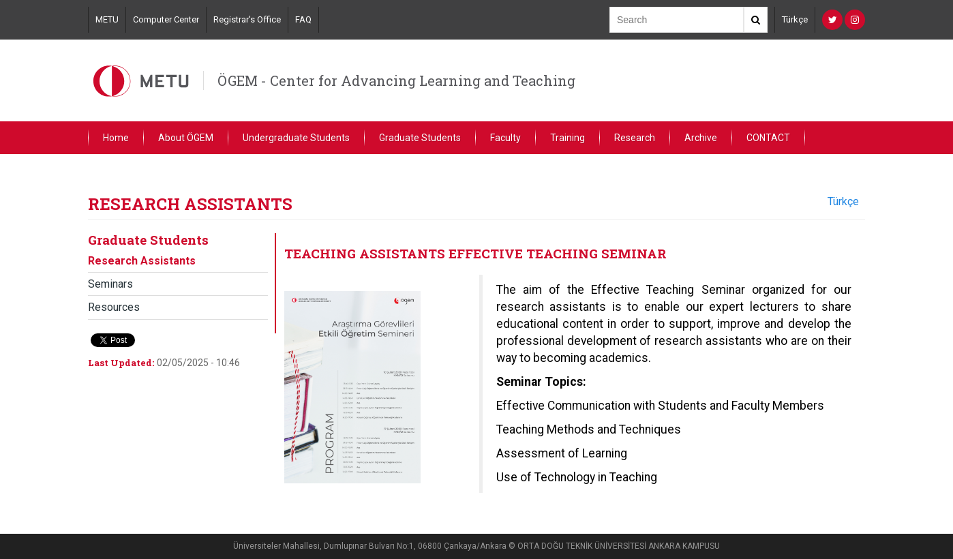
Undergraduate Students (296, 137)
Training (567, 137)
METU (107, 19)
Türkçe (795, 19)
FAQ (303, 19)
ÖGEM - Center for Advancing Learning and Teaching (396, 80)
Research (634, 137)
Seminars (110, 283)
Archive (700, 137)
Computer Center (166, 19)
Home (116, 137)
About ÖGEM (185, 137)
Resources (114, 307)
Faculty (505, 137)
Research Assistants (142, 260)
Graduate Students (420, 137)
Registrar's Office (247, 19)
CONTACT (768, 137)
